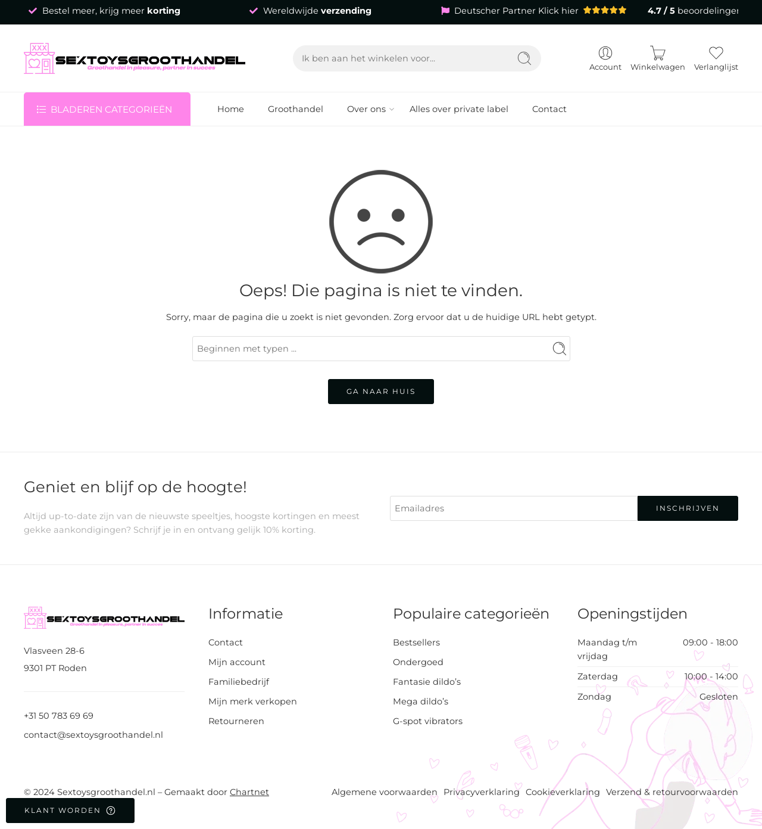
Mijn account (237, 662)
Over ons (366, 109)
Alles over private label (459, 109)
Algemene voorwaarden (385, 792)
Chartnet (249, 792)
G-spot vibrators (428, 721)
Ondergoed (418, 662)
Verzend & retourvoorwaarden (672, 792)
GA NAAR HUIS (381, 391)
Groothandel (295, 109)
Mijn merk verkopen (252, 701)
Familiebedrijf (238, 681)
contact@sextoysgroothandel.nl (93, 734)
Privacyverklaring (482, 792)
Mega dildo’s (420, 701)
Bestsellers (416, 642)
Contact (549, 109)
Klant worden (70, 810)
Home (230, 109)
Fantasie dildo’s (427, 681)
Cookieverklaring (563, 792)
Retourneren (236, 721)
